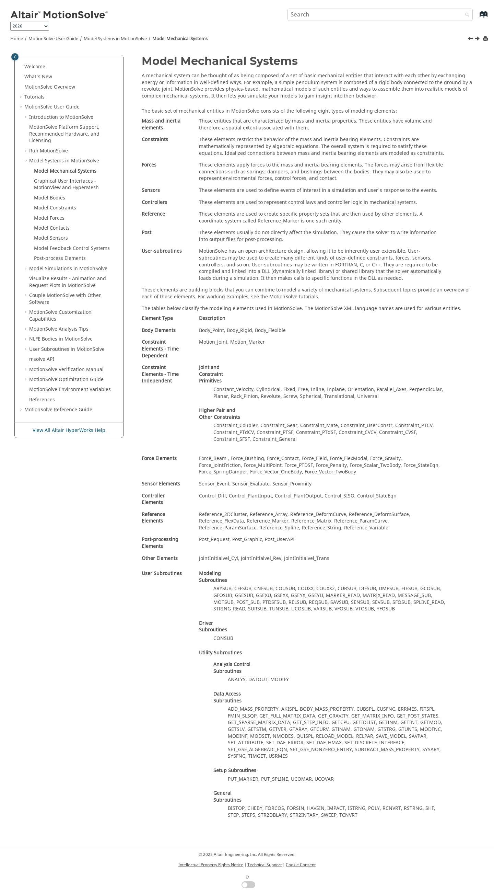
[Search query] (380, 15)
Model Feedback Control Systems (72, 248)
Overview (49, 87)
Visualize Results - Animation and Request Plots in (67, 282)
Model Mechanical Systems (180, 39)
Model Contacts (52, 228)
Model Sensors (51, 238)
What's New (38, 76)
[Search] (465, 15)
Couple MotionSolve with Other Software (65, 299)
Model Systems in (115, 39)
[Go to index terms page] (476, 17)
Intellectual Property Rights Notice (210, 865)
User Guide (53, 39)
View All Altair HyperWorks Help (69, 430)
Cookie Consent (301, 865)
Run (48, 150)
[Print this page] (486, 39)
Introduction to (61, 117)
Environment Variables (70, 389)
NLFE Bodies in (61, 339)
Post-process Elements (60, 258)
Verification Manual (66, 369)
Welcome (34, 66)
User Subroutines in (67, 349)
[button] (21, 67)
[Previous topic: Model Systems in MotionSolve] (471, 39)
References (42, 399)
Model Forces (49, 218)
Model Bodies (49, 198)
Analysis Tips (59, 329)
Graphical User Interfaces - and (66, 184)
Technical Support (264, 865)
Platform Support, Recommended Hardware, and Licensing (64, 134)
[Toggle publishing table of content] (15, 56)
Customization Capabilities (60, 316)
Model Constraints (55, 207)
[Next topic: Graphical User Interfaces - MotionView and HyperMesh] (478, 39)
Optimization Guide (66, 379)
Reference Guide (58, 409)
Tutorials (34, 97)
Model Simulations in (68, 268)
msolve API (41, 359)
